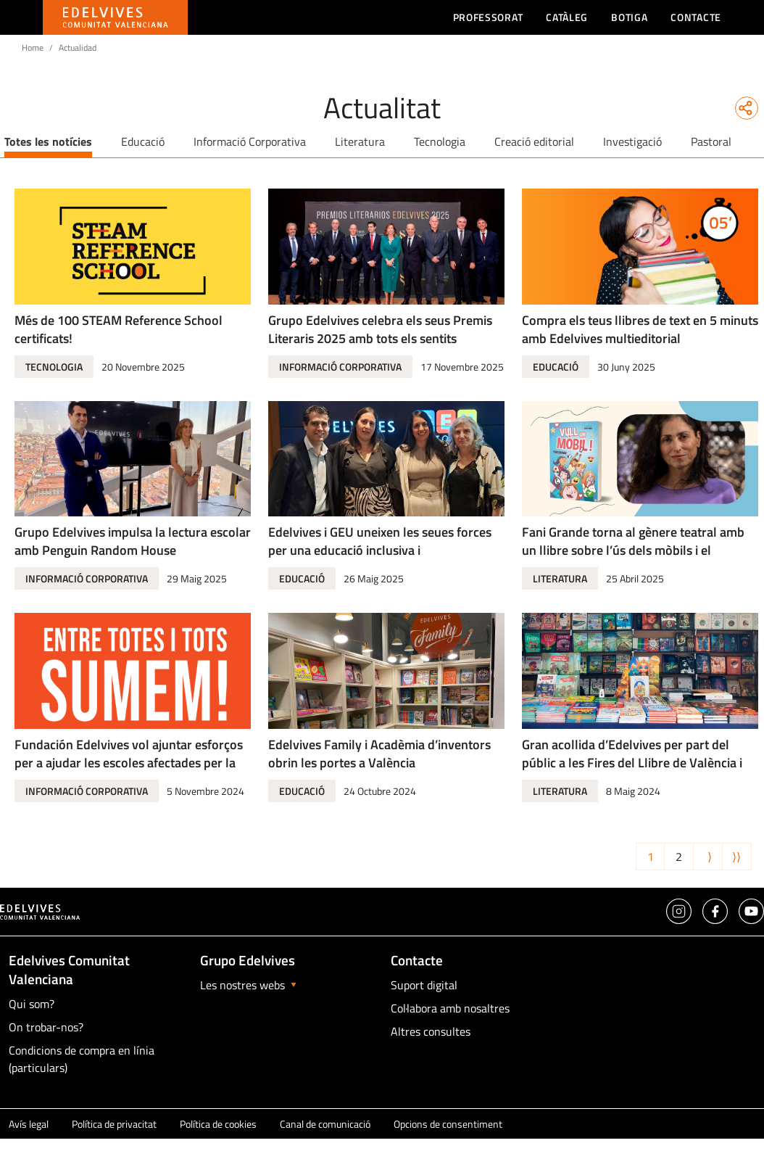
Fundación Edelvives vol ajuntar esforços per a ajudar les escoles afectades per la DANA (128, 763)
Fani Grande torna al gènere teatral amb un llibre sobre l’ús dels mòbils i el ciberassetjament (633, 550)
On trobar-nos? (46, 1027)
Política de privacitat (114, 1123)
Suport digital (424, 985)
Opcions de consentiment (448, 1123)
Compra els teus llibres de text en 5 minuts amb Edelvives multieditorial (640, 329)
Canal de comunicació (325, 1123)
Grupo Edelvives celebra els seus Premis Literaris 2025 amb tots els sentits (380, 329)
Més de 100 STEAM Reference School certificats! (118, 329)
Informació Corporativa (250, 141)
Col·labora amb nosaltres (450, 1008)
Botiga (629, 17)
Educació (143, 141)
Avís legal (29, 1123)
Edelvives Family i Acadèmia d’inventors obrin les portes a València (379, 753)
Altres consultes (430, 1031)
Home (32, 47)
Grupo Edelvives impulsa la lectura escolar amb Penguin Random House (132, 541)
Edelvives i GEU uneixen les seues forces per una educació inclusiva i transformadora (379, 550)
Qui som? (31, 1003)
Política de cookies (218, 1123)
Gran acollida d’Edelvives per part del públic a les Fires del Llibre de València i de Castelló (632, 763)
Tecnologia (439, 141)
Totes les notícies (48, 141)
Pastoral (711, 141)
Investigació (632, 141)
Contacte (695, 17)
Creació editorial (534, 141)
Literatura (360, 141)
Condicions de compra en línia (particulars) (81, 1058)
